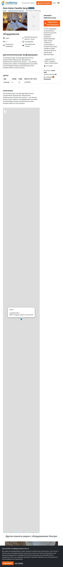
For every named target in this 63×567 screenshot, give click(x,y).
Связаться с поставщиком (52, 23)
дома (4, 11)
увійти (54, 3)
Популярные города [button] (28, 3)
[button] (21, 319)
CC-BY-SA (29, 532)
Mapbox (37, 532)
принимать (8, 563)
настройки (19, 563)
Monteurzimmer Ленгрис (16, 11)
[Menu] (59, 3)
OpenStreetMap (17, 532)
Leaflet (6, 532)
